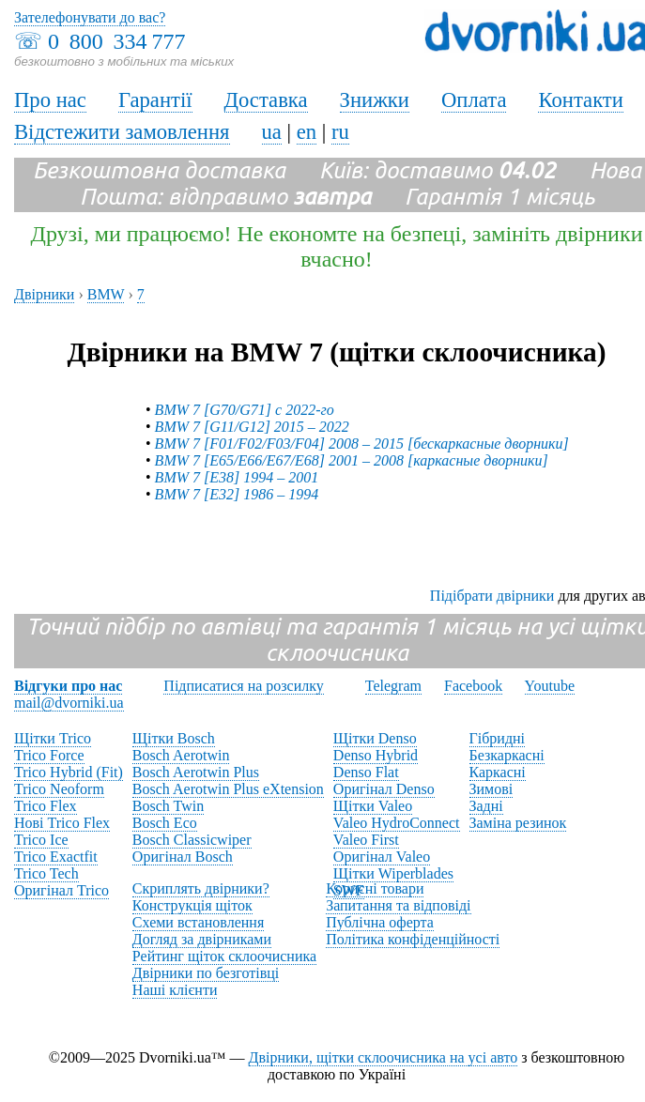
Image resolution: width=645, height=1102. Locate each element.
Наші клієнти (175, 990)
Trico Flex (45, 806)
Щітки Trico (52, 738)
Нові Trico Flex (62, 823)
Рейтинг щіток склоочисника (224, 956)
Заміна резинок (518, 823)
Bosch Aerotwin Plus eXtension (228, 789)
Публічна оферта (380, 922)
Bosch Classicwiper (192, 840)
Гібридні (497, 738)
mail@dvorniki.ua (69, 703)
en (306, 132)
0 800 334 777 (116, 41)
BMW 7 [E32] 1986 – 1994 (237, 494)
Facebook (473, 686)
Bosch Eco (164, 823)
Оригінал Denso (384, 789)
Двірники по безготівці (205, 973)
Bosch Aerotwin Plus (195, 772)
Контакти (580, 100)
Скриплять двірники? (200, 888)
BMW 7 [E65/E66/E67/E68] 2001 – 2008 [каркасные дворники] (351, 460)
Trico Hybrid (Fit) (68, 772)
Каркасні (497, 772)
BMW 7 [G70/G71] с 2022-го (244, 410)
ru (340, 132)
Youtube (550, 686)
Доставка (266, 100)
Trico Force (49, 755)
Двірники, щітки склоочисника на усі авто (383, 1057)
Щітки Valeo (372, 806)
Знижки (374, 100)
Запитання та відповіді (398, 905)
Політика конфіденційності (412, 939)
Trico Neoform (59, 789)
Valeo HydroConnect (396, 823)
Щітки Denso (375, 738)
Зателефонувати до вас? (89, 17)
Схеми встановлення (198, 922)
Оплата (474, 100)
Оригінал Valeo (381, 857)
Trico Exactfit (56, 857)
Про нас (50, 100)
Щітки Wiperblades (393, 873)
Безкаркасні (507, 755)
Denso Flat (366, 772)
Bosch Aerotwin (181, 755)
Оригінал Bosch (182, 857)
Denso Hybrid (375, 755)
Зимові (491, 789)
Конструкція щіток (192, 905)
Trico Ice (41, 840)
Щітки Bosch (173, 738)
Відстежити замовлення (122, 132)
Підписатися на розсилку (243, 686)
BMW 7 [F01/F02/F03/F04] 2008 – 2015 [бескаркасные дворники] (362, 444)
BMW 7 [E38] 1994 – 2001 (237, 477)
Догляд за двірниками (201, 939)
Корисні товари (374, 888)
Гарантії (155, 100)
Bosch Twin (168, 806)
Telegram (393, 686)
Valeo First (366, 840)
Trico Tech (46, 873)
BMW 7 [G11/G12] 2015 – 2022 (252, 427)
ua (272, 132)
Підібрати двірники (492, 596)
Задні (486, 806)
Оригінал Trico (61, 890)
